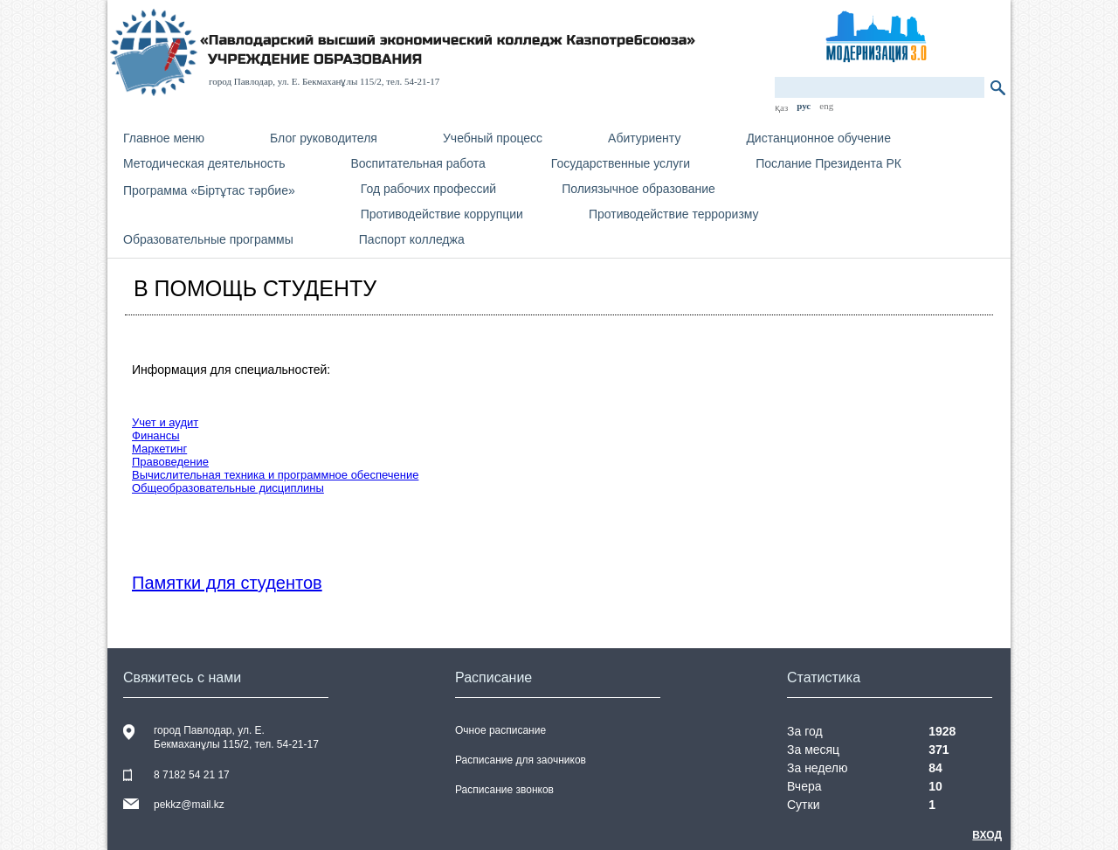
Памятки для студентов (227, 582)
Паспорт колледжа (412, 239)
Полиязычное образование (638, 189)
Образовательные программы (208, 239)
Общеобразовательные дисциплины (228, 487)
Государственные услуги (620, 163)
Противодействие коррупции (442, 214)
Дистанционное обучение (818, 138)
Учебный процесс (492, 138)
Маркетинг (159, 448)
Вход (987, 835)
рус (804, 105)
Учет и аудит (165, 422)
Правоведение (170, 461)
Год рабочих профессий (428, 189)
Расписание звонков (504, 790)
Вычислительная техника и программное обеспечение (275, 474)
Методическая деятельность (204, 163)
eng (826, 105)
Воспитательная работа (417, 163)
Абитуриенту (644, 138)
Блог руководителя (323, 138)
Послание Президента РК (828, 163)
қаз (781, 107)
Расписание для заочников (520, 760)
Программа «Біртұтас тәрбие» (209, 190)
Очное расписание (500, 730)
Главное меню (163, 138)
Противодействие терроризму (674, 214)
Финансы (156, 435)
